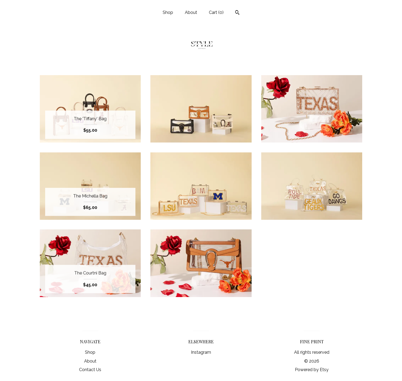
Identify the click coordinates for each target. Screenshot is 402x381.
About (191, 12)
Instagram (201, 352)
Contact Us (90, 369)
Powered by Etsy (312, 369)
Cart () (216, 12)
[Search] (237, 13)
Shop (168, 12)
